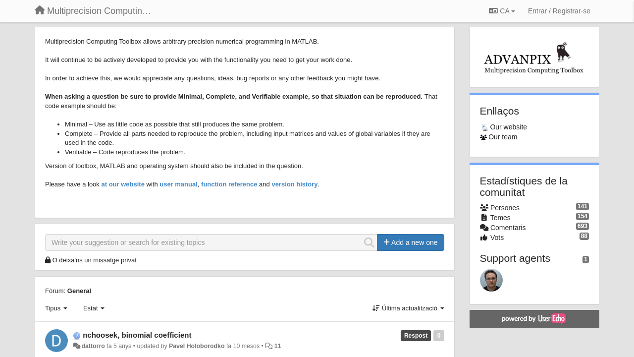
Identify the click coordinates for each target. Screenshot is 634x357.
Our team (502, 137)
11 (277, 346)
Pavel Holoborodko (196, 346)
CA (502, 11)
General (79, 291)
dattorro (93, 346)
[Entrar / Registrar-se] (559, 10)
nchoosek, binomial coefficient (137, 335)
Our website (508, 127)
